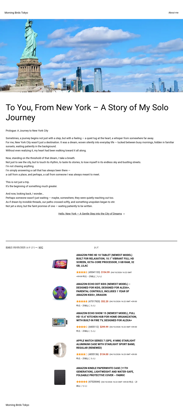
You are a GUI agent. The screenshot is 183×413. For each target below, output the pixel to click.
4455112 (93, 327)
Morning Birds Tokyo (16, 12)
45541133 (94, 272)
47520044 (94, 381)
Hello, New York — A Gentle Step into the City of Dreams (90, 213)
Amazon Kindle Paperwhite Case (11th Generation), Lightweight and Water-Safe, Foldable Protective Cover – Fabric (105, 372)
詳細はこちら (95, 276)
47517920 (94, 301)
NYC (41, 247)
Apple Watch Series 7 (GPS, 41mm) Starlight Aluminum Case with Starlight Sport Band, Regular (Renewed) (105, 344)
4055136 (93, 354)
